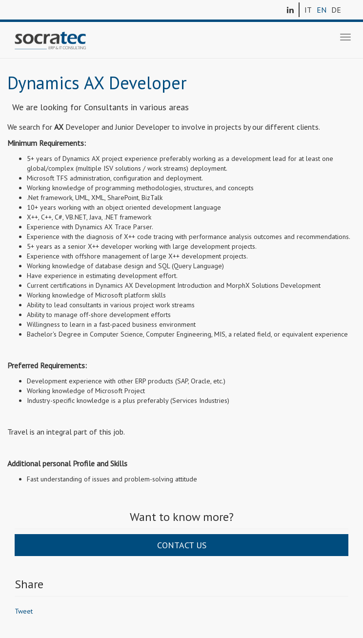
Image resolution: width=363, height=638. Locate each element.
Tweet (24, 611)
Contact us (181, 545)
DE (336, 10)
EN (321, 10)
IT (308, 10)
